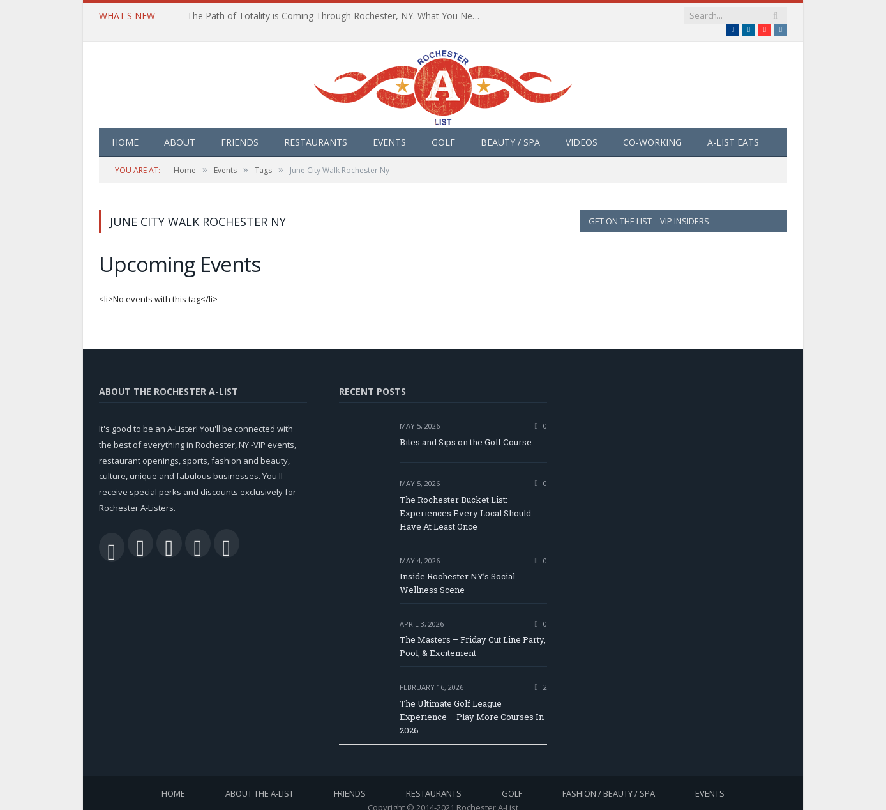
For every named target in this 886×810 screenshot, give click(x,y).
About (179, 129)
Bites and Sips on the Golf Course (466, 429)
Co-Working (652, 129)
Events (389, 129)
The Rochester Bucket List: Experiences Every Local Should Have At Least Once (465, 500)
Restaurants (315, 129)
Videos (581, 129)
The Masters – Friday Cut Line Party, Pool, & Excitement (473, 633)
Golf (443, 129)
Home (125, 129)
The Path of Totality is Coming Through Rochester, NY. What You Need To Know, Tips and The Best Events (334, 16)
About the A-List (259, 780)
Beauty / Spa (510, 129)
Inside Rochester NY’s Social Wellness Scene (457, 570)
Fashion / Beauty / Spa (608, 780)
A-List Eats (733, 129)
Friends (240, 129)
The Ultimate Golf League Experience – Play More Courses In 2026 (472, 704)
